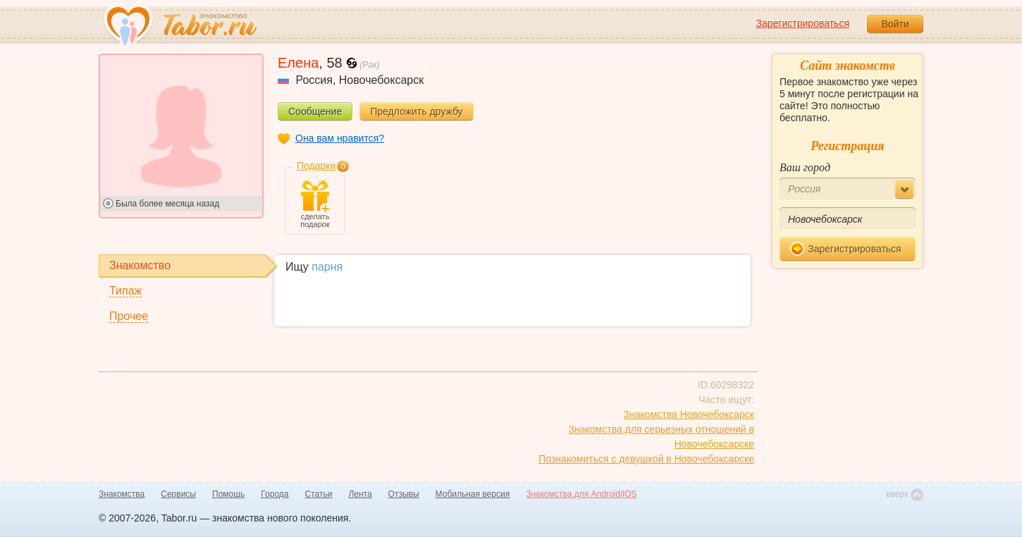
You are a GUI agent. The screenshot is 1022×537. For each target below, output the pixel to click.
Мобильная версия (473, 494)
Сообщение (315, 111)
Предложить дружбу (416, 111)
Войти (895, 24)
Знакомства (121, 494)
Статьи (319, 494)
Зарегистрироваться (802, 23)
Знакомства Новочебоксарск (689, 414)
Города (274, 494)
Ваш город (805, 167)
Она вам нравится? (339, 138)
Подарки (316, 165)
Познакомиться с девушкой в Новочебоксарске (646, 458)
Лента (359, 494)
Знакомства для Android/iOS (581, 494)
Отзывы (403, 494)
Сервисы (178, 494)
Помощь (228, 494)
